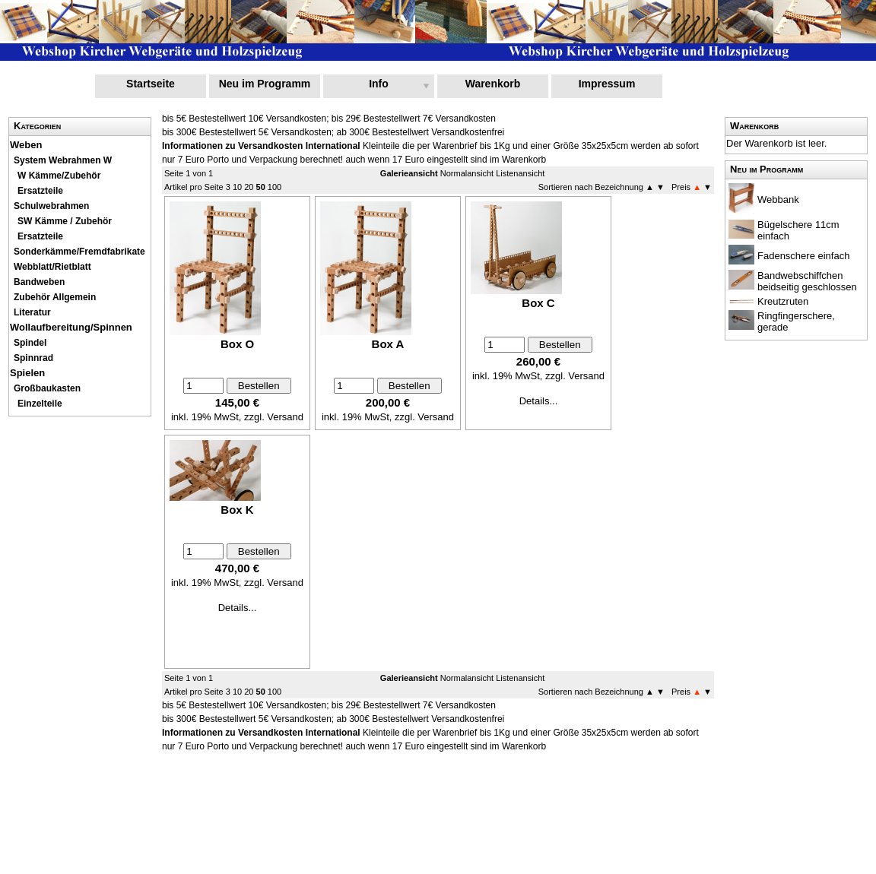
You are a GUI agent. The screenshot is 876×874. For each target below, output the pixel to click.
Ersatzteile (40, 190)
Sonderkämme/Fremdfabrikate (79, 251)
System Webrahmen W (63, 160)
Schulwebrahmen (51, 206)
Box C (538, 302)
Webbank (778, 199)
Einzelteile (39, 403)
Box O (237, 343)
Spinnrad (33, 358)
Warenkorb (493, 84)
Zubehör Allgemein (55, 297)
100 (274, 187)
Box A (388, 343)
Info (379, 84)
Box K (237, 509)
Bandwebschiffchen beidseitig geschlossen (807, 281)
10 (237, 187)
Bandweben (39, 282)
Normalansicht (467, 173)
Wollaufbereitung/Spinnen (71, 327)
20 (248, 187)
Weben (26, 144)
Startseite (150, 84)
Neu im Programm (265, 84)
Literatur (32, 312)
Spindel (30, 342)
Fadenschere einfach (803, 255)
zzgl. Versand (273, 417)
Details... (538, 401)
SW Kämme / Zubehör (64, 221)
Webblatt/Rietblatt (52, 266)
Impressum (607, 84)
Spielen (27, 372)
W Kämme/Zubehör (58, 175)
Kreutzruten (782, 301)
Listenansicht (520, 173)
